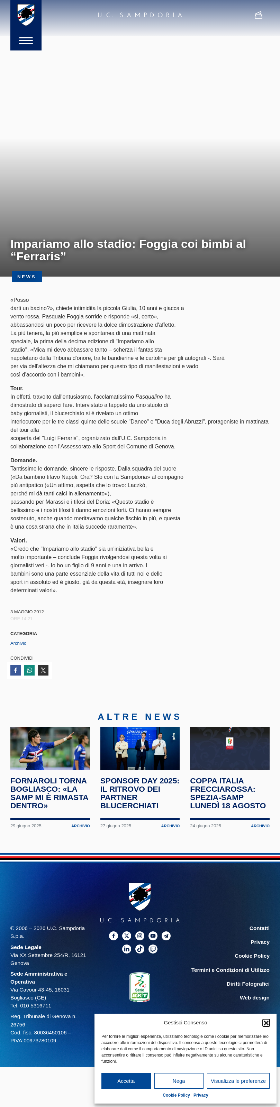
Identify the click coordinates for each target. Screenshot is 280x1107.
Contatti (260, 931)
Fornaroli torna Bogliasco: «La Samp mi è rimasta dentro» (49, 796)
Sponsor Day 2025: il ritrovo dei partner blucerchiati (134, 796)
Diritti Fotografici (248, 986)
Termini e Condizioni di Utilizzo (230, 973)
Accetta (126, 1081)
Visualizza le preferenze (238, 1081)
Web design (255, 1000)
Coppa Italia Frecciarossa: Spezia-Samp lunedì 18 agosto (228, 796)
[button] (266, 1022)
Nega (179, 1081)
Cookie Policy (176, 1095)
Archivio (18, 643)
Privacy (200, 1095)
